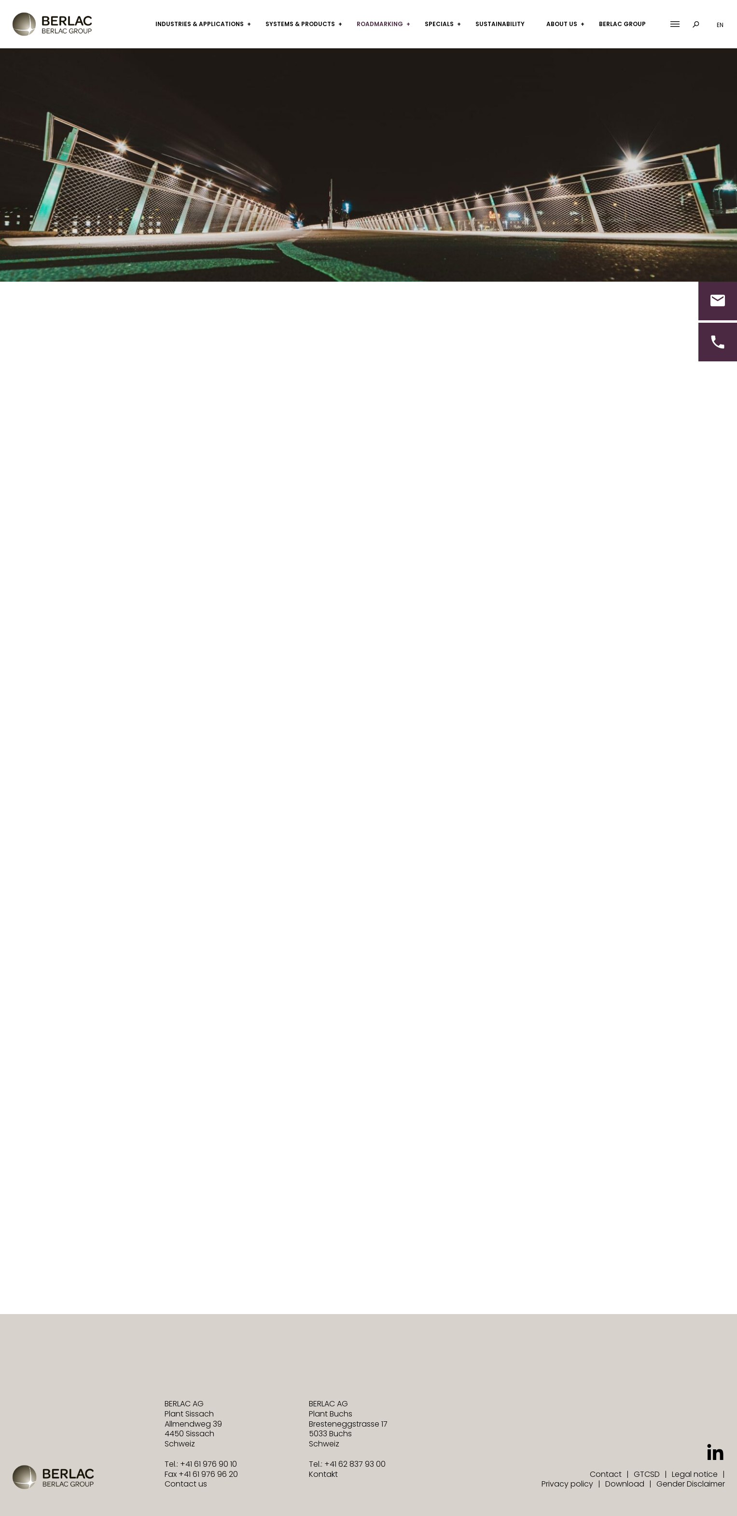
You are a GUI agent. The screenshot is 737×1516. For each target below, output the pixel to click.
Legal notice (695, 1474)
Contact (606, 1474)
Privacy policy (567, 1483)
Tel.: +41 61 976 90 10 (201, 1464)
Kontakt (323, 1474)
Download (624, 1483)
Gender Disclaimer (690, 1483)
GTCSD (647, 1474)
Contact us (186, 1483)
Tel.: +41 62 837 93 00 (347, 1464)
